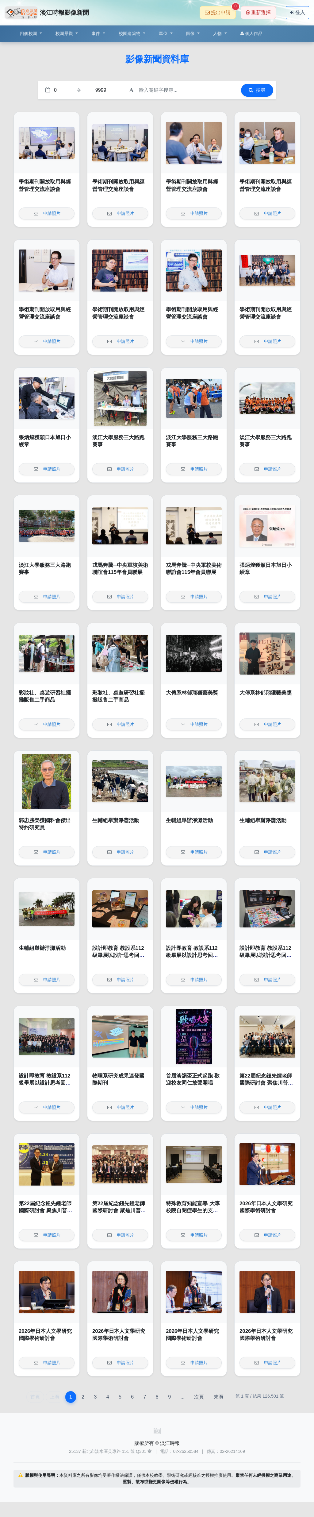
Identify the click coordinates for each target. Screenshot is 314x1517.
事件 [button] (96, 33)
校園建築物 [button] (130, 33)
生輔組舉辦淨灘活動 (115, 820)
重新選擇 (258, 12)
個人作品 (251, 33)
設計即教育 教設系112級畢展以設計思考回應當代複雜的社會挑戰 (118, 955)
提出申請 (220, 10)
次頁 (199, 1396)
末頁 (219, 1396)
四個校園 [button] (29, 33)
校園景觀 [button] (65, 33)
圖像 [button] (191, 33)
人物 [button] (218, 33)
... (182, 1396)
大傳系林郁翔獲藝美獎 (192, 693)
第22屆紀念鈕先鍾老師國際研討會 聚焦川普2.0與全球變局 (267, 1083)
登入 (297, 12)
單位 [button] (164, 33)
